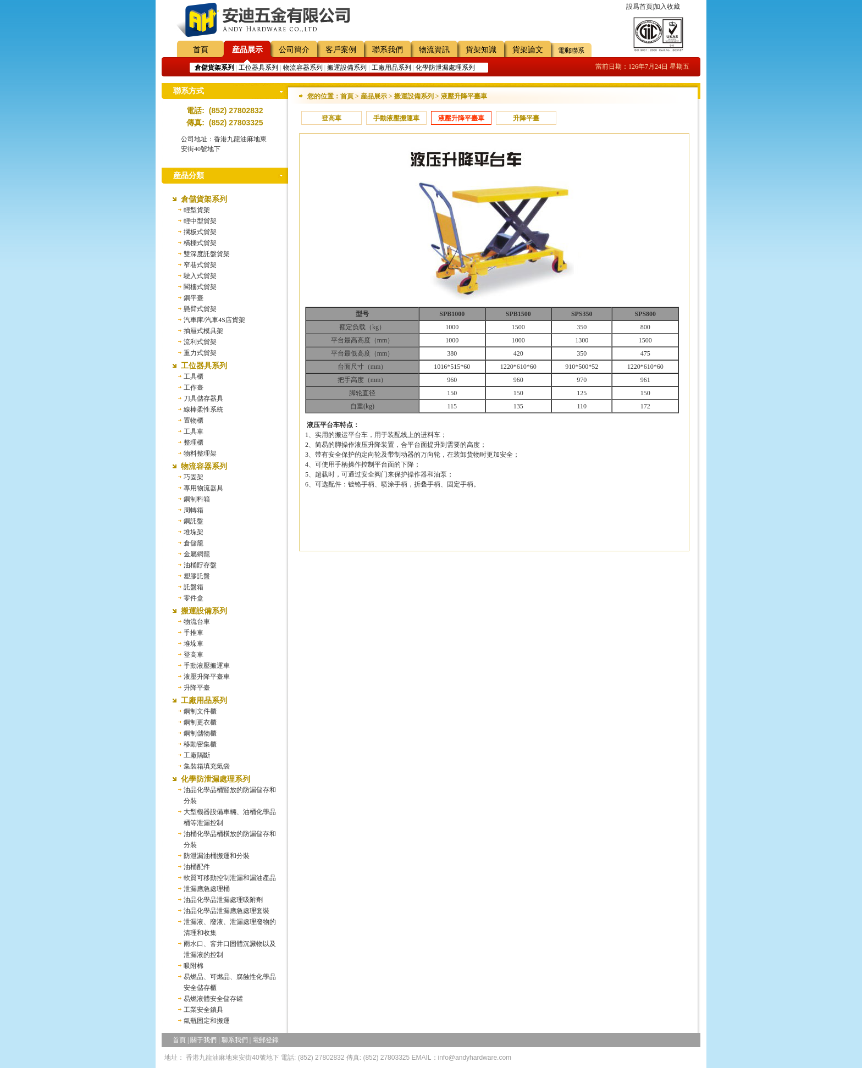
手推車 (193, 633)
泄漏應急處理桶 (207, 889)
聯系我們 (387, 50)
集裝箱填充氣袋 (207, 766)
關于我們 (203, 1040)
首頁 (200, 50)
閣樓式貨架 (200, 287)
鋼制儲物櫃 (200, 733)
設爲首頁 (639, 6)
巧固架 (193, 477)
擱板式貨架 (200, 232)
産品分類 (188, 175)
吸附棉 (193, 966)
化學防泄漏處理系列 (445, 67)
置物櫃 (193, 420)
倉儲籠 (193, 543)
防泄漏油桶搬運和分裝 (217, 856)
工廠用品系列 (391, 67)
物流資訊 (434, 50)
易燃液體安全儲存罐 (213, 999)
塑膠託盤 (197, 576)
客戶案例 (340, 50)
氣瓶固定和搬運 (207, 1021)
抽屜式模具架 (203, 331)
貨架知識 (481, 50)
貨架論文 (527, 50)
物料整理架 (200, 453)
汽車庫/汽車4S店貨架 (214, 320)
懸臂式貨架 (200, 309)
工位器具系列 (258, 67)
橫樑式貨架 (200, 243)
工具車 (193, 431)
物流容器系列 (303, 67)
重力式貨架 (200, 353)
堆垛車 (193, 644)
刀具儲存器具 (203, 398)
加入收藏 (667, 6)
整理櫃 (193, 442)
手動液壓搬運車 (207, 665)
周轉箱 (193, 510)
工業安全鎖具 (203, 1010)
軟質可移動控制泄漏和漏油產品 (230, 878)
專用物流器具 (203, 488)
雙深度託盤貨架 (207, 254)
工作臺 (193, 387)
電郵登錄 (265, 1040)
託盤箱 (193, 587)
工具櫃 (193, 376)
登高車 (193, 654)
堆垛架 (193, 532)
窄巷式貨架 (200, 265)
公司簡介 (294, 50)
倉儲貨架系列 (204, 199)
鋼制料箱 (197, 499)
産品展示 (247, 50)
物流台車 (197, 622)
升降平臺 (197, 687)
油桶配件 (197, 867)
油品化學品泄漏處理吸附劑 (223, 900)
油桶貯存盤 (200, 565)
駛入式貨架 (200, 276)
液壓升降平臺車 (207, 676)
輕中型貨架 (200, 221)
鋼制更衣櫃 (200, 722)
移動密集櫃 (200, 744)
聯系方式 (188, 91)
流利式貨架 (200, 342)
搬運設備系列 (347, 67)
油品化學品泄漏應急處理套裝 (226, 911)
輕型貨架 (197, 210)
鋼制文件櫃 (200, 711)
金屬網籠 (197, 554)
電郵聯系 (571, 50)
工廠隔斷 (197, 755)
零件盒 (193, 598)
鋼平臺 (193, 298)
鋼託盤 (193, 521)
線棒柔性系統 (203, 409)
